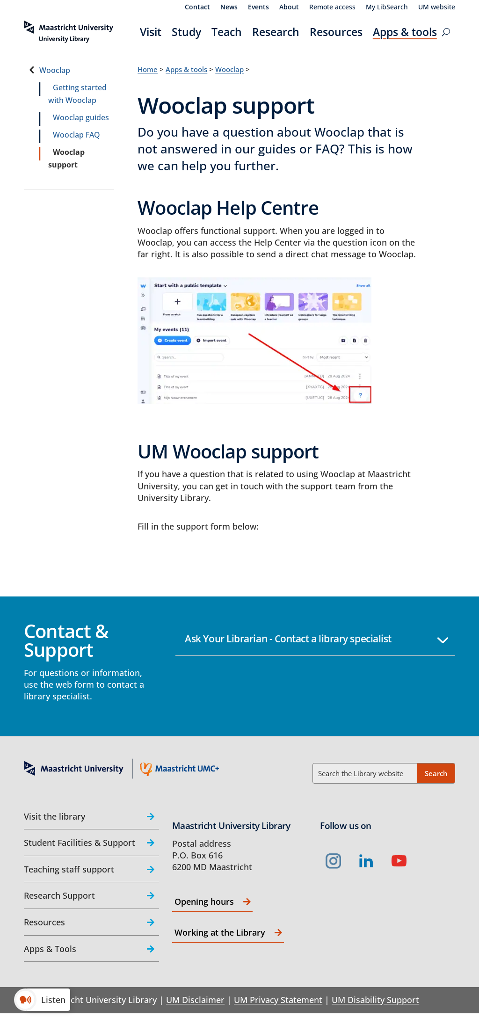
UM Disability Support (375, 999)
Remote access (332, 7)
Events (258, 7)
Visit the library (54, 816)
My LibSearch (387, 7)
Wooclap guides (81, 117)
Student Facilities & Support (79, 842)
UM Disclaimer (195, 999)
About (289, 7)
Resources (336, 31)
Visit (150, 31)
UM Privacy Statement (278, 999)
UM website (436, 7)
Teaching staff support (69, 869)
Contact (197, 7)
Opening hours (204, 901)
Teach (226, 31)
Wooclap (54, 70)
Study (186, 31)
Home (148, 69)
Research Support (59, 895)
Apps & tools (405, 31)
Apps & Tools (50, 948)
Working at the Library (219, 932)
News (229, 7)
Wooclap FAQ (76, 135)
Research (275, 31)
